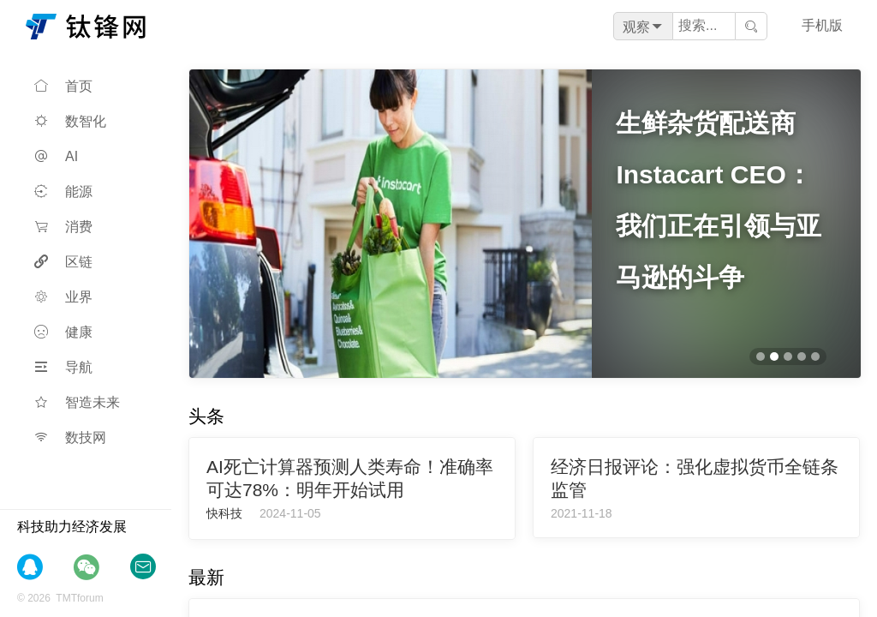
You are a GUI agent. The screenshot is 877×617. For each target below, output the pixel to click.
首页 (63, 86)
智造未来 (77, 402)
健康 (63, 332)
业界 (63, 297)
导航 (63, 367)
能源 (63, 191)
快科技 (224, 513)
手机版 (822, 25)
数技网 (70, 437)
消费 (63, 226)
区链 (63, 262)
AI (56, 156)
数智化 (70, 121)
